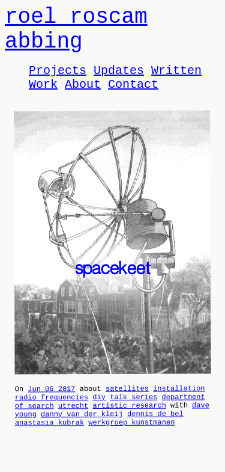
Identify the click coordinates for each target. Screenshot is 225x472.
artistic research (129, 425)
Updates (119, 81)
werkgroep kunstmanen (131, 445)
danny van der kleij (82, 435)
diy (99, 414)
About (83, 98)
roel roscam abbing (76, 34)
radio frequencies (51, 414)
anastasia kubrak (49, 445)
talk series (133, 414)
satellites (127, 404)
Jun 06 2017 (51, 404)
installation (179, 404)
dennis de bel (155, 434)
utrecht (73, 425)
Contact (133, 98)
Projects (57, 81)
